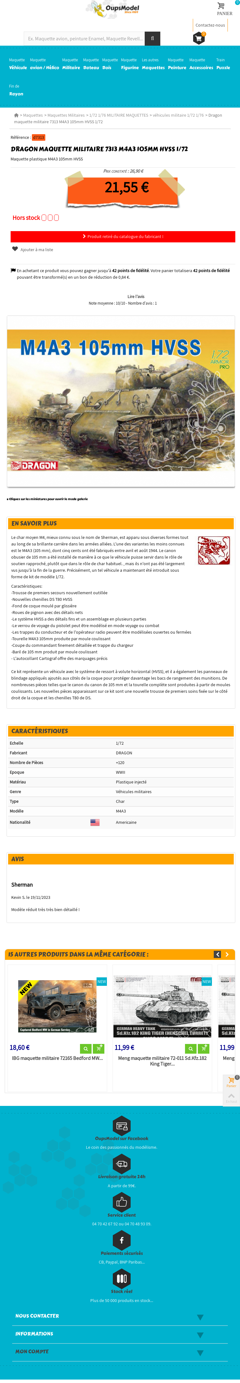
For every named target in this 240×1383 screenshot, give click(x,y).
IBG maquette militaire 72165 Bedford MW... (56, 1062)
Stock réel (121, 1295)
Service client (122, 1218)
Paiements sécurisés (122, 1257)
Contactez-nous (210, 25)
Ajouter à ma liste (30, 249)
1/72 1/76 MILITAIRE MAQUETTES (117, 115)
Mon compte (31, 1355)
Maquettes (31, 115)
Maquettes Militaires (64, 115)
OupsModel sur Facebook (121, 1142)
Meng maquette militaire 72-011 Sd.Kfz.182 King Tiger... (162, 1064)
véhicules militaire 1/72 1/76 (176, 115)
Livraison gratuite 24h (121, 1180)
